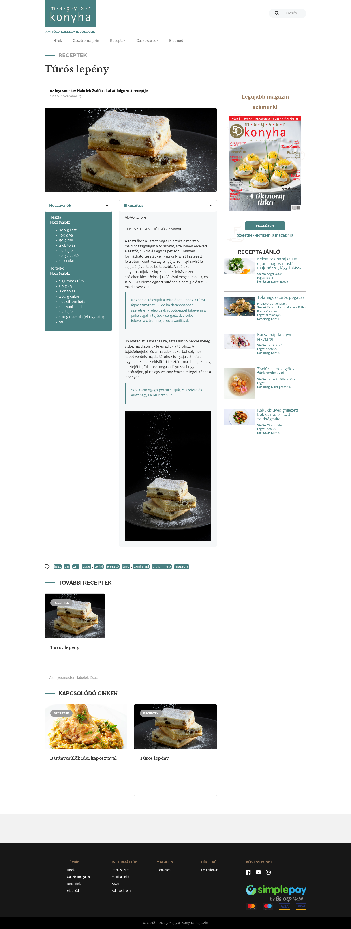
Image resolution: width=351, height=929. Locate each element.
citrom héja (162, 566)
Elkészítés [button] (169, 205)
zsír (76, 566)
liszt (57, 566)
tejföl (98, 566)
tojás (87, 566)
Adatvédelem (121, 890)
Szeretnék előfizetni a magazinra (265, 235)
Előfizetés (163, 870)
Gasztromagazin (86, 41)
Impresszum (120, 870)
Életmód (176, 41)
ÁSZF (116, 884)
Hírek (57, 41)
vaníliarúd (141, 566)
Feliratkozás (209, 870)
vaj (67, 566)
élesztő (113, 566)
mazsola (181, 566)
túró (126, 566)
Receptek (118, 41)
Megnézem (265, 226)
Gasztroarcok (147, 41)
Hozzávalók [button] (79, 205)
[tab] (78, 206)
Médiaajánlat (120, 877)
